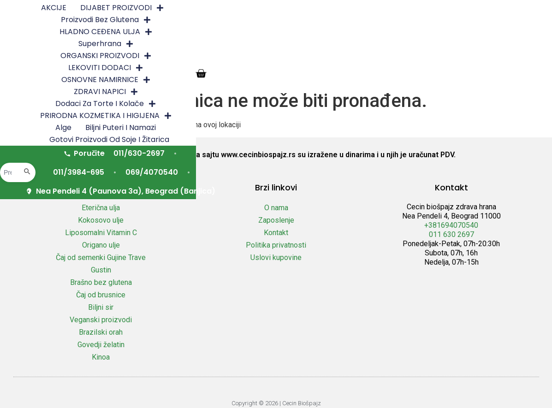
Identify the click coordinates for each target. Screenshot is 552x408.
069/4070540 (423, 59)
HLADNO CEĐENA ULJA (380, 9)
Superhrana (467, 9)
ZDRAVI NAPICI (446, 21)
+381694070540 (451, 225)
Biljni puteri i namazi (442, 32)
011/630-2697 (277, 59)
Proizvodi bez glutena (275, 9)
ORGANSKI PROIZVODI (163, 21)
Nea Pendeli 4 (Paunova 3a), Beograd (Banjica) (332, 78)
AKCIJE (106, 8)
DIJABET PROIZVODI (174, 9)
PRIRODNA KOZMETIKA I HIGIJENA (297, 33)
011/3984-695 (350, 59)
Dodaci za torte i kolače (168, 33)
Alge (385, 32)
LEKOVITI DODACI (259, 21)
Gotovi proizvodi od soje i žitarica (301, 44)
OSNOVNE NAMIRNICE (355, 21)
